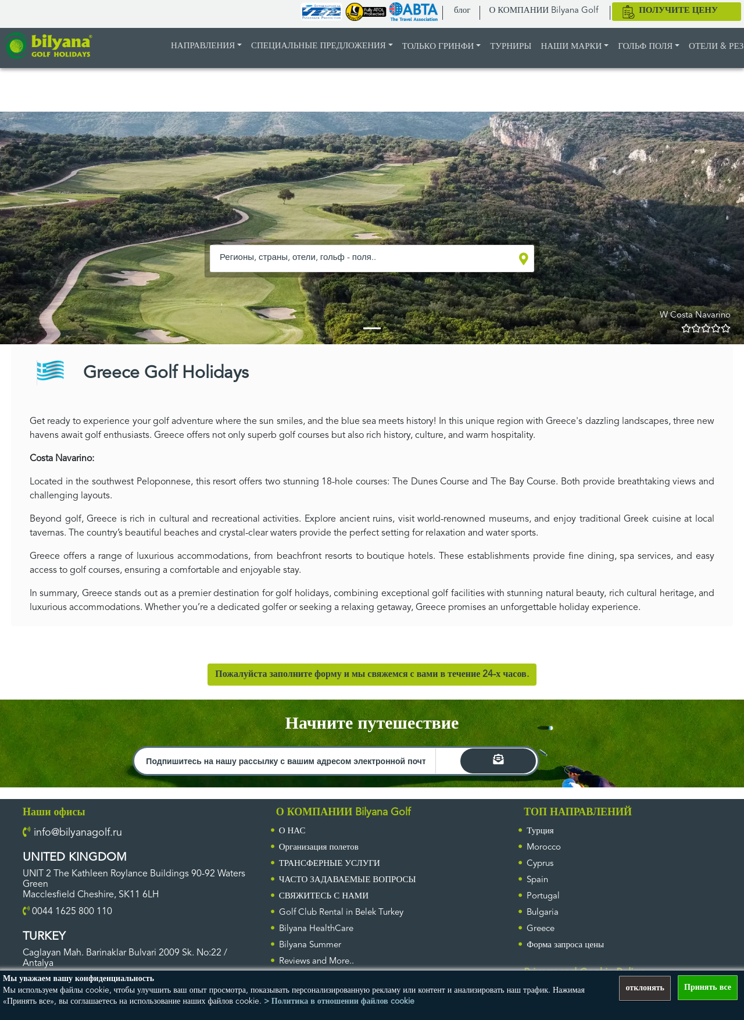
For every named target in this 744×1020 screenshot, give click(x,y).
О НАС (292, 831)
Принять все (707, 987)
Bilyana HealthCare (316, 929)
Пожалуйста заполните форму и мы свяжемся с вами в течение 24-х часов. (371, 674)
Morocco (544, 847)
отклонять (644, 987)
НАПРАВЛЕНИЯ (203, 46)
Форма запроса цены (565, 945)
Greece (541, 929)
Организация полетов (319, 847)
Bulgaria (543, 912)
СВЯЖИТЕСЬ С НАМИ (324, 896)
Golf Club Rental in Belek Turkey (341, 912)
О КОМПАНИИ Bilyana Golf (543, 10)
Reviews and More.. (316, 961)
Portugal (543, 896)
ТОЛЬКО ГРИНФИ (438, 46)
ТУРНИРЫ (510, 46)
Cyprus (540, 863)
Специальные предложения (318, 46)
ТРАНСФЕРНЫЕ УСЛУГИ (329, 863)
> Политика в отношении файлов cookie (339, 1001)
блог (462, 10)
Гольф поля (645, 46)
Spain (537, 880)
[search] (498, 760)
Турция (540, 831)
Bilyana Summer (310, 945)
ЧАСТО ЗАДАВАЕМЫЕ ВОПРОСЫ (347, 880)
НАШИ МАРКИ (571, 46)
